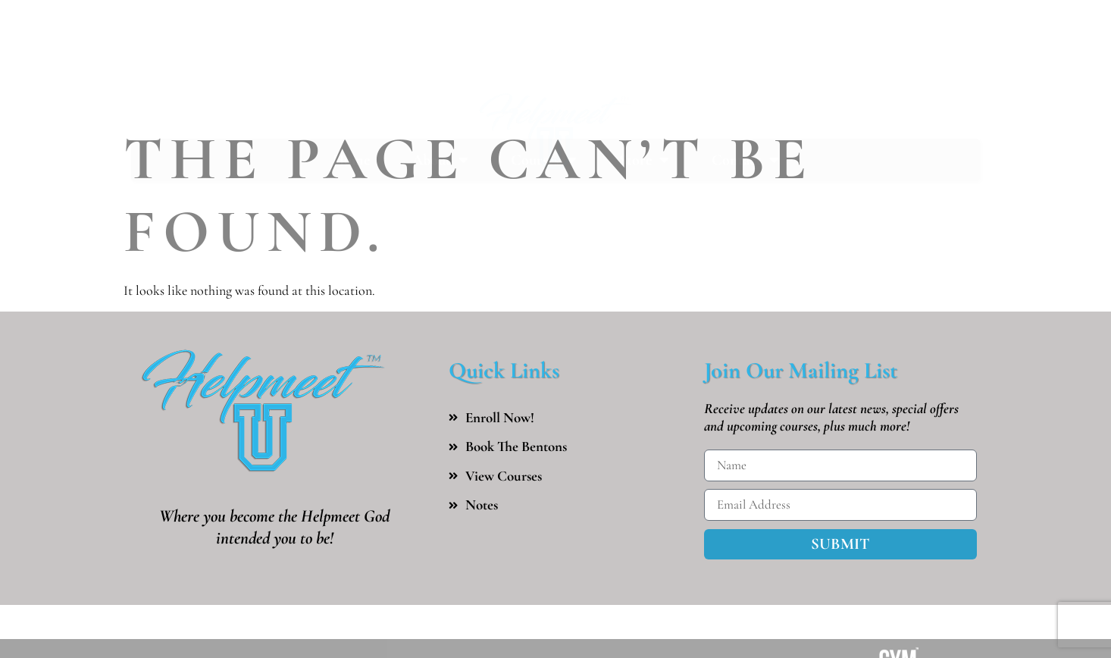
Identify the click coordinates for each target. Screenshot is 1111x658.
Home (351, 118)
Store (644, 118)
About (440, 118)
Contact (745, 118)
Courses (544, 118)
